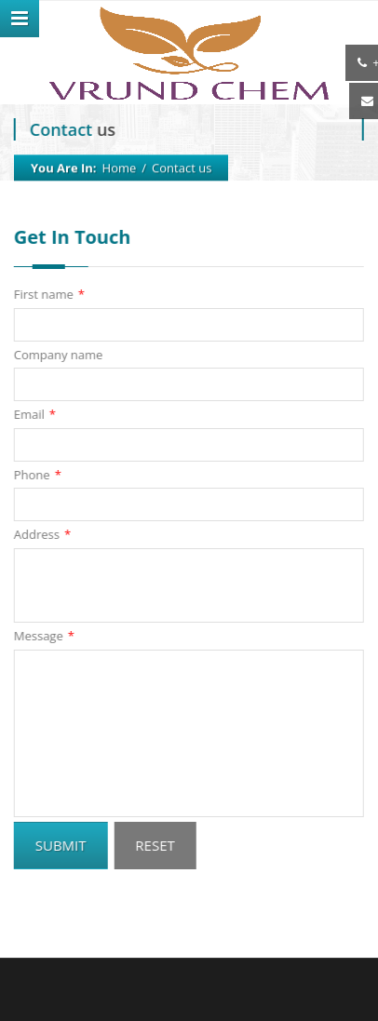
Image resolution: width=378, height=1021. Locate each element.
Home (119, 167)
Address (41, 535)
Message (43, 636)
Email (34, 414)
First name (48, 294)
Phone (37, 475)
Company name (57, 354)
